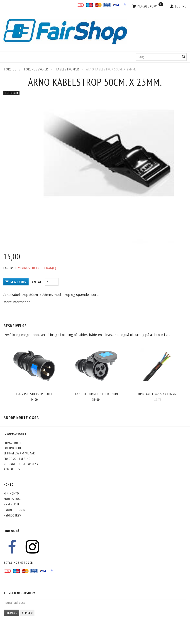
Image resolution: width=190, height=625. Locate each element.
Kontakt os (12, 469)
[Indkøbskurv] (147, 6)
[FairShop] (65, 31)
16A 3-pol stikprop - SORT (34, 394)
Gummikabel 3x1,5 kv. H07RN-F (157, 394)
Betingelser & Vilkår (19, 453)
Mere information (16, 301)
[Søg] (183, 57)
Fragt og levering (17, 459)
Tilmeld (11, 613)
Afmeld (27, 613)
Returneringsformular (21, 464)
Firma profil (13, 443)
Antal (37, 282)
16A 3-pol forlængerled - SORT (95, 394)
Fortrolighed (14, 448)
